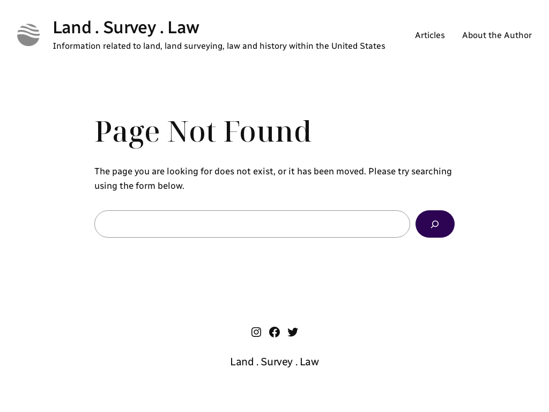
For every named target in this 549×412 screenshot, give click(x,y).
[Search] (435, 224)
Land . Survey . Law (126, 27)
